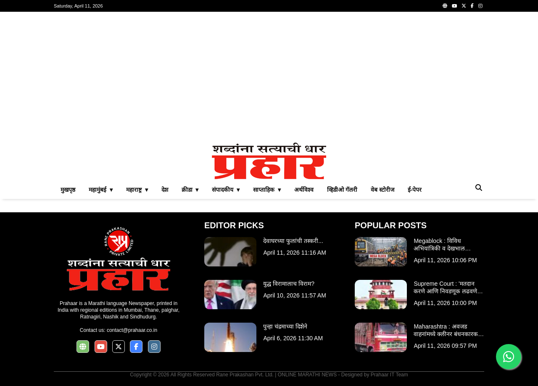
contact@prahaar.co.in (132, 330)
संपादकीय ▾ (226, 189)
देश (164, 189)
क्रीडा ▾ (190, 189)
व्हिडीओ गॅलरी (342, 189)
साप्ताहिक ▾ (267, 189)
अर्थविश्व (304, 189)
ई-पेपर (415, 189)
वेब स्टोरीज (382, 189)
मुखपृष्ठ (68, 189)
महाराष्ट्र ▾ (137, 189)
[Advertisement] (269, 77)
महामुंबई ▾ (101, 189)
